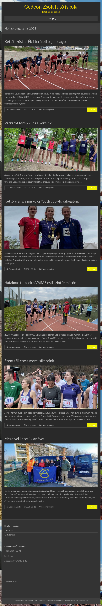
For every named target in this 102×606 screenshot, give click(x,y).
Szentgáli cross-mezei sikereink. (29, 361)
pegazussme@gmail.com (14, 546)
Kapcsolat (8, 530)
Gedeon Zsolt (14, 109)
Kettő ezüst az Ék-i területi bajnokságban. (37, 41)
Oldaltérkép (9, 535)
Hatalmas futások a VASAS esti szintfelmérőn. (40, 282)
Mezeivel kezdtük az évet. (24, 439)
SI (16, 581)
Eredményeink (47, 109)
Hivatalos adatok (11, 526)
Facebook (8, 556)
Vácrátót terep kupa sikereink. (28, 123)
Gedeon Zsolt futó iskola (51, 7)
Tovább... (92, 109)
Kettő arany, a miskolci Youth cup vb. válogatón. (41, 201)
